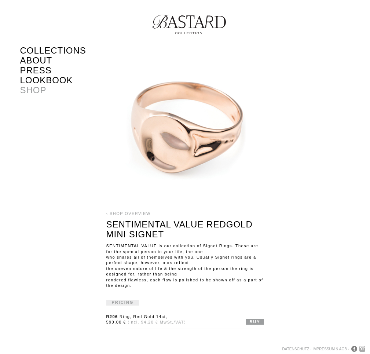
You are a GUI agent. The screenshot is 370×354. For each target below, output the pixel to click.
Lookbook (46, 80)
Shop (33, 90)
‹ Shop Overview (128, 213)
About (36, 60)
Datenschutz (295, 349)
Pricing (123, 302)
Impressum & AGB (329, 349)
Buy (254, 322)
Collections (53, 50)
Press (36, 70)
